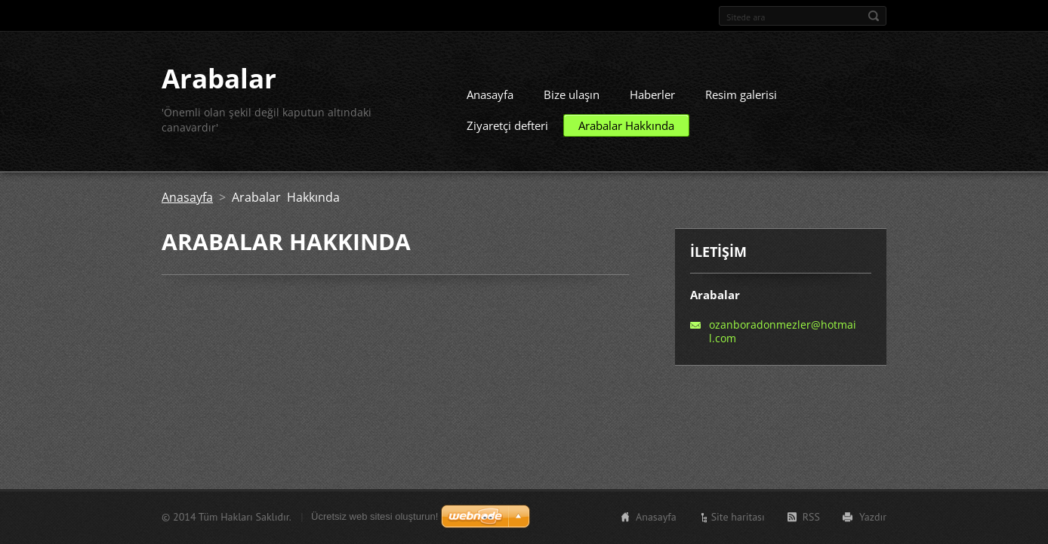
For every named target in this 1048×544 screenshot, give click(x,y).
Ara (873, 16)
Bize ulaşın (572, 94)
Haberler (652, 94)
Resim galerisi (741, 94)
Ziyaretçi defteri (507, 125)
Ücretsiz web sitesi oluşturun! (374, 516)
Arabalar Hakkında (626, 125)
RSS (811, 517)
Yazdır (872, 517)
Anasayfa (490, 94)
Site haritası (738, 517)
